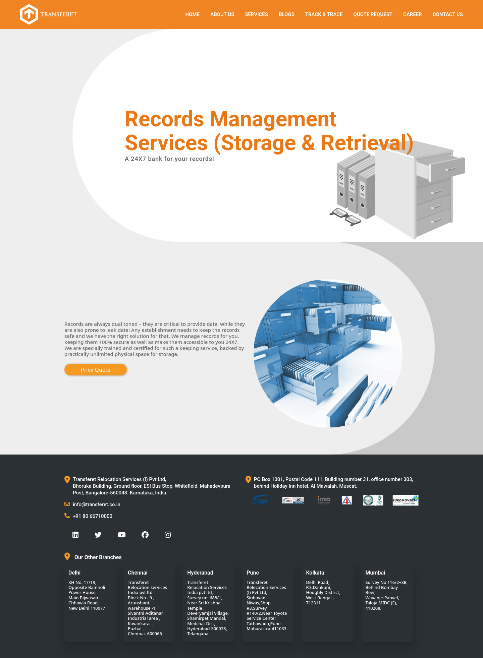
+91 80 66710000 (92, 516)
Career (412, 14)
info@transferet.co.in (96, 504)
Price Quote (95, 369)
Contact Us (448, 14)
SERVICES (256, 14)
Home (192, 14)
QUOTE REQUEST (373, 14)
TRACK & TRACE (324, 14)
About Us (222, 14)
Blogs (286, 14)
